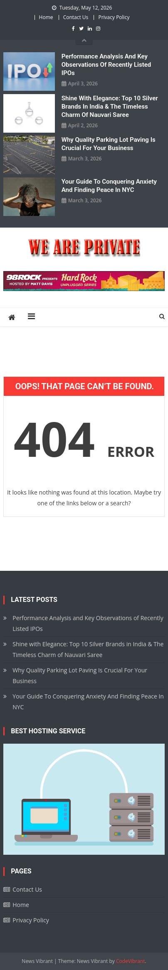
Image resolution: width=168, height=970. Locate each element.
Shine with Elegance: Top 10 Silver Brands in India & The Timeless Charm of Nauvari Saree (110, 107)
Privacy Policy (113, 17)
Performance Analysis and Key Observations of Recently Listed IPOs (106, 65)
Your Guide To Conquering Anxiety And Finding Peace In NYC (109, 186)
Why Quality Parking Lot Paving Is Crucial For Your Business (109, 144)
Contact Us (76, 17)
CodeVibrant (130, 961)
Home (46, 17)
